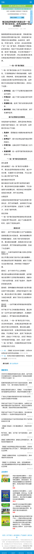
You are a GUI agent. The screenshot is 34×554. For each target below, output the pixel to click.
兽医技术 (18, 11)
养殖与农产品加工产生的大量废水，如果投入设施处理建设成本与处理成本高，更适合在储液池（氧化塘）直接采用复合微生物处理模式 (16, 405)
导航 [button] (3, 2)
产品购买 (23, 535)
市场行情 (24, 11)
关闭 (31, 12)
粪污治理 (6, 363)
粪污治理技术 (14, 363)
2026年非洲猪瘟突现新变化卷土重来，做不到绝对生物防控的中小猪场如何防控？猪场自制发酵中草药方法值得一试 (16, 376)
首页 (8, 11)
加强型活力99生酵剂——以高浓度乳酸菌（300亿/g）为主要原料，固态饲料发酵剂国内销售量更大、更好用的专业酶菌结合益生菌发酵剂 (22, 495)
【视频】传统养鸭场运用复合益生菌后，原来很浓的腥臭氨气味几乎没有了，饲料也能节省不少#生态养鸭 (17, 449)
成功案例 (12, 11)
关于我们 (9, 535)
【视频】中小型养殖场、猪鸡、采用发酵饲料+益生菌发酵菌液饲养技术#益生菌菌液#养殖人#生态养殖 (16, 464)
